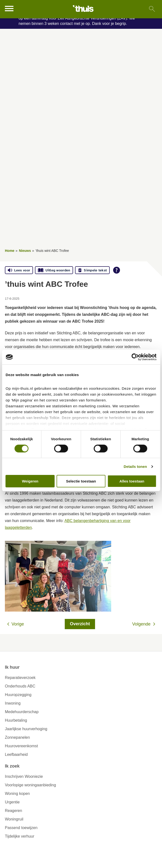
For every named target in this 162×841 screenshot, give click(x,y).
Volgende (141, 624)
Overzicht (80, 623)
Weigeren (30, 481)
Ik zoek (12, 766)
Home (9, 251)
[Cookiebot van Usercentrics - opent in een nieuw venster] (135, 357)
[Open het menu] (10, 8)
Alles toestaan (131, 481)
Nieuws (25, 251)
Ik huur (12, 667)
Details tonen (135, 466)
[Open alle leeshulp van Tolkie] (116, 270)
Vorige (17, 624)
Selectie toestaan (81, 481)
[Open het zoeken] (152, 9)
